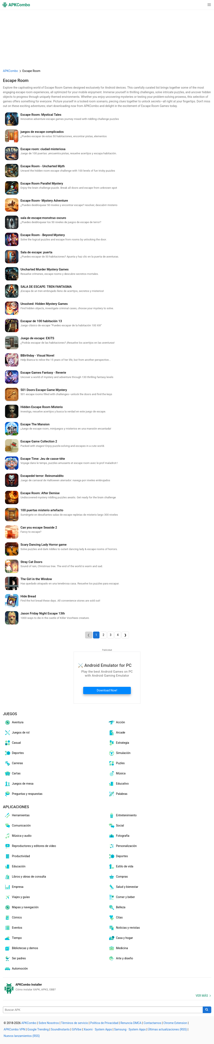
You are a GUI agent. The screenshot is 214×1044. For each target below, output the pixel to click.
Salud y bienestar (123, 887)
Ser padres (15, 958)
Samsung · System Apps (130, 1029)
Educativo (118, 783)
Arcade (116, 732)
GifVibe (76, 1029)
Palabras (117, 794)
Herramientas (17, 815)
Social (116, 825)
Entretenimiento (122, 815)
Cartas (12, 773)
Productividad (17, 856)
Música (117, 773)
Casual (12, 743)
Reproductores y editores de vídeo (30, 846)
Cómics (13, 917)
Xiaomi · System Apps (97, 1029)
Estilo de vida (120, 866)
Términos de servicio (74, 1023)
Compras (118, 876)
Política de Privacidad (104, 1023)
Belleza (116, 907)
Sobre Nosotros (48, 1023)
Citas (115, 917)
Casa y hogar (120, 938)
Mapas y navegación (21, 907)
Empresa (13, 887)
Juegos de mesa (18, 783)
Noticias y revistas (124, 928)
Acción (116, 722)
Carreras (13, 763)
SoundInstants (60, 1029)
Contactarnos (152, 1023)
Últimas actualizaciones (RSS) (167, 1029)
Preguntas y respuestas (23, 794)
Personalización (122, 846)
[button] (201, 5)
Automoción (16, 968)
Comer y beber (121, 897)
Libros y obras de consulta (25, 876)
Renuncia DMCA (130, 1023)
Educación (14, 866)
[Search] (207, 1009)
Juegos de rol (16, 732)
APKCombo (10, 71)
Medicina (118, 948)
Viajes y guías (17, 897)
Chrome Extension (175, 1023)
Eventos (13, 928)
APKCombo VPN (14, 1029)
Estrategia (118, 743)
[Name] (103, 1009)
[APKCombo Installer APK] (107, 987)
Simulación (119, 753)
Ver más (202, 995)
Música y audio (18, 836)
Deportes (14, 753)
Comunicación (17, 825)
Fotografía (118, 836)
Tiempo (13, 938)
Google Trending (38, 1029)
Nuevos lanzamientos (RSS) (22, 1036)
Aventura (13, 722)
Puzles (116, 763)
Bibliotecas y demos (21, 948)
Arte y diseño (120, 958)
